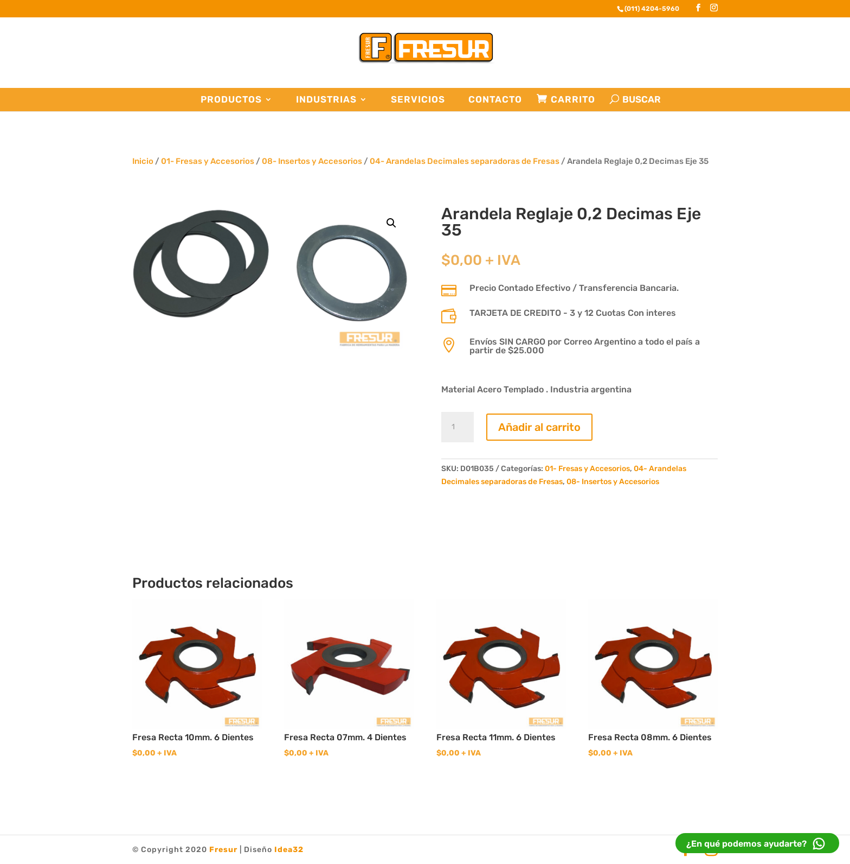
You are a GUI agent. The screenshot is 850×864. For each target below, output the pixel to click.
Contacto (495, 99)
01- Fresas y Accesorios (207, 161)
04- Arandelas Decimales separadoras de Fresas (464, 161)
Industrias (326, 99)
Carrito (573, 99)
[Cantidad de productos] (457, 427)
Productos (231, 99)
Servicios (418, 99)
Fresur (223, 849)
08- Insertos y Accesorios (312, 161)
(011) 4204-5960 (651, 8)
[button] (391, 223)
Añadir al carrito (539, 427)
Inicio (142, 161)
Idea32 (289, 849)
